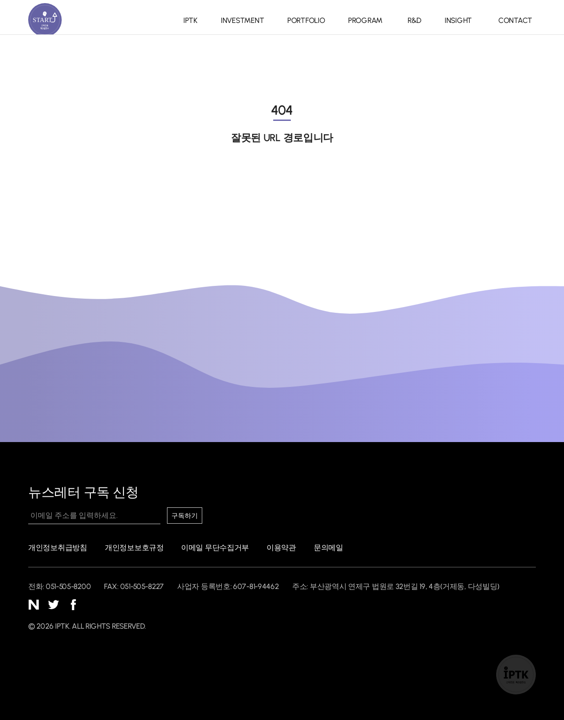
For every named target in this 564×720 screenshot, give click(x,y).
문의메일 (328, 547)
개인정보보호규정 (134, 547)
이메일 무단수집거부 (215, 547)
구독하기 (187, 515)
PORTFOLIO (301, 20)
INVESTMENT (240, 20)
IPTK (190, 20)
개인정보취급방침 (57, 547)
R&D (411, 20)
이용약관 (281, 547)
